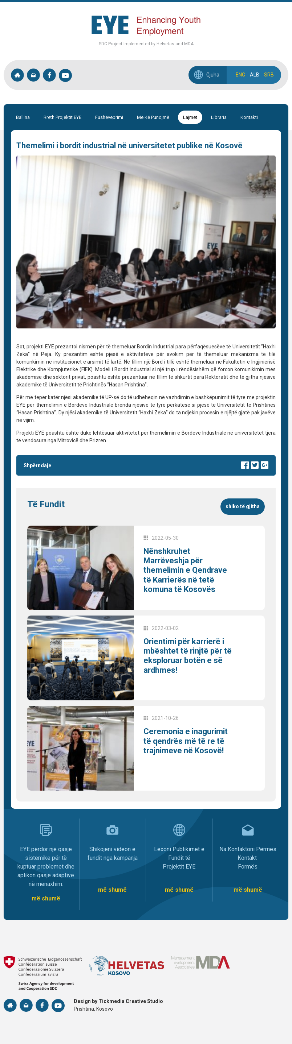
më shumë (46, 898)
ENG (240, 75)
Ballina (23, 117)
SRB (269, 75)
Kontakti (249, 117)
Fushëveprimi (109, 117)
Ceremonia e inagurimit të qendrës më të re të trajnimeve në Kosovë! (185, 741)
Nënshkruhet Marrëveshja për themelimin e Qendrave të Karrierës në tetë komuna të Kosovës (185, 570)
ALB (254, 75)
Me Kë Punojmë (153, 117)
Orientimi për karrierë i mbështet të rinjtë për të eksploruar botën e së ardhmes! (187, 656)
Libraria (219, 117)
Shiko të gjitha (243, 506)
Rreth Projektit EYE (62, 117)
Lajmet (190, 117)
